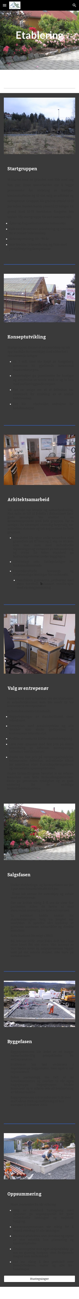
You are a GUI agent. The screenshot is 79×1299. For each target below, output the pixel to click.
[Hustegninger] (39, 1278)
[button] (4, 5)
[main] (39, 35)
